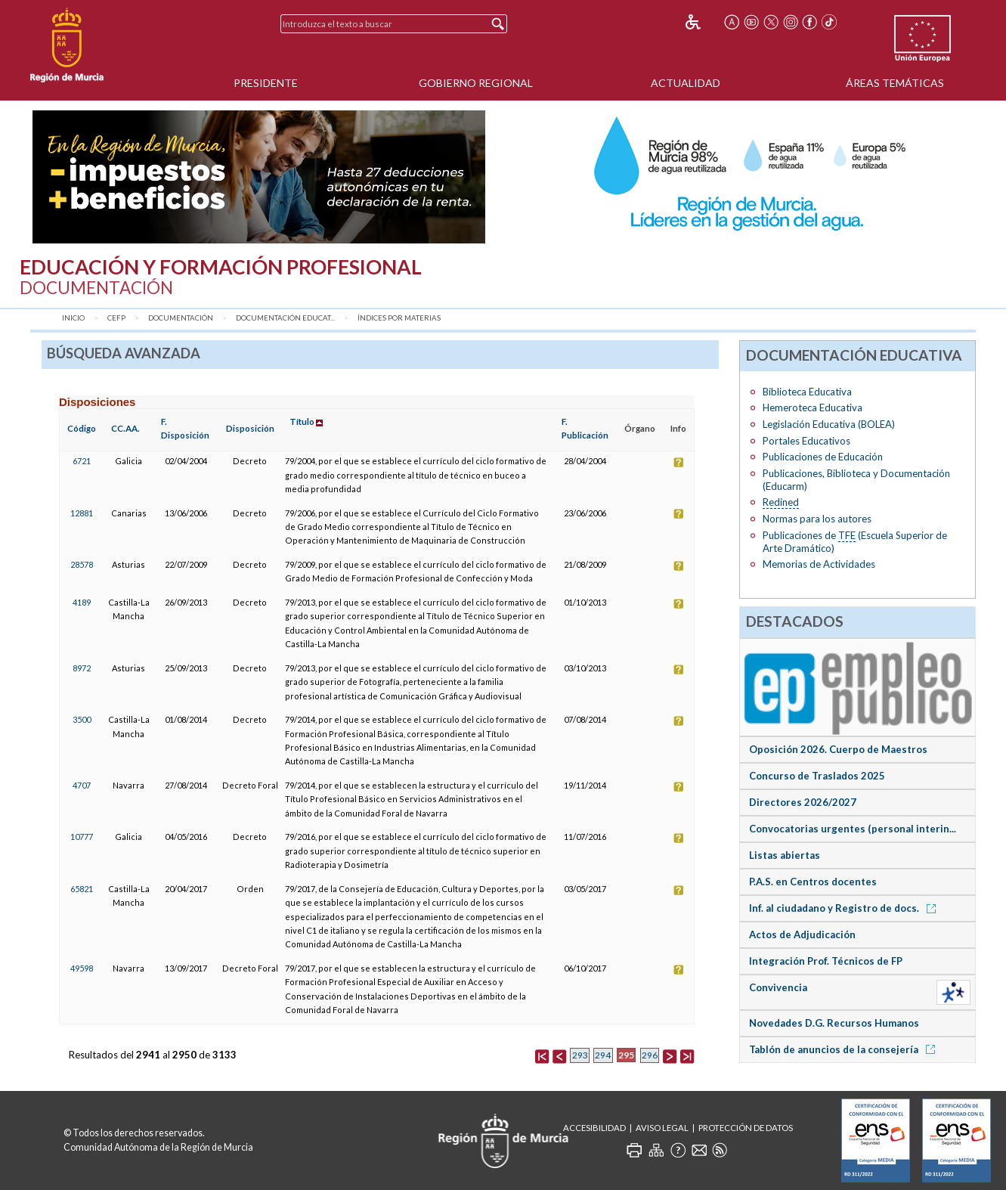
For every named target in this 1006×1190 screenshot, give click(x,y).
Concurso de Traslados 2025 (817, 776)
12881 (81, 513)
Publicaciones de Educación (823, 457)
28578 (81, 564)
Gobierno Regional (476, 82)
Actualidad (685, 82)
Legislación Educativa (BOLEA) (829, 424)
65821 (81, 889)
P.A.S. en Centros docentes (813, 881)
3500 (82, 719)
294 (603, 1055)
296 (650, 1055)
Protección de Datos (745, 1128)
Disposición (250, 428)
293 (580, 1055)
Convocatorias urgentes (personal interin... (852, 829)
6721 (82, 461)
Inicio (73, 318)
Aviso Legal (662, 1128)
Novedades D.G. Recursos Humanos (834, 1023)
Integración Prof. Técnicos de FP (825, 961)
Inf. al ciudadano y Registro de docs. (845, 908)
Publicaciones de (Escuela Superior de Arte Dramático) (855, 541)
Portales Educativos (806, 441)
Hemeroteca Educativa (812, 407)
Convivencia (778, 987)
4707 (82, 785)
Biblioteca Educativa (807, 392)
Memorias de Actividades (819, 564)
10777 (81, 836)
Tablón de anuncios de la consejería (844, 1049)
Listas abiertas (784, 855)
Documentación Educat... (285, 318)
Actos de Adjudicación (802, 934)
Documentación (180, 318)
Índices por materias (399, 318)
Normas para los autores (817, 519)
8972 (82, 668)
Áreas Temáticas (895, 82)
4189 (82, 602)
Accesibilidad (594, 1128)
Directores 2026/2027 (802, 802)
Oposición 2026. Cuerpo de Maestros (838, 749)
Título (301, 421)
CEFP (116, 318)
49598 (81, 968)
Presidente (266, 82)
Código (81, 428)
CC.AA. (125, 428)
